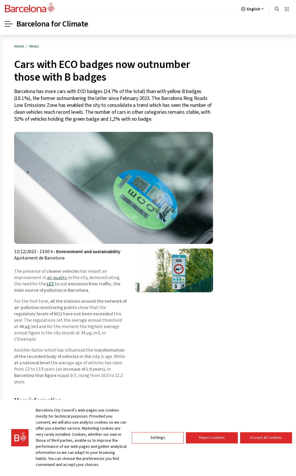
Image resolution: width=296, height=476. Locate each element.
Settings (157, 438)
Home (19, 46)
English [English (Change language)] (252, 10)
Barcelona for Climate (52, 24)
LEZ (50, 284)
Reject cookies (212, 438)
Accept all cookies (266, 438)
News (34, 46)
